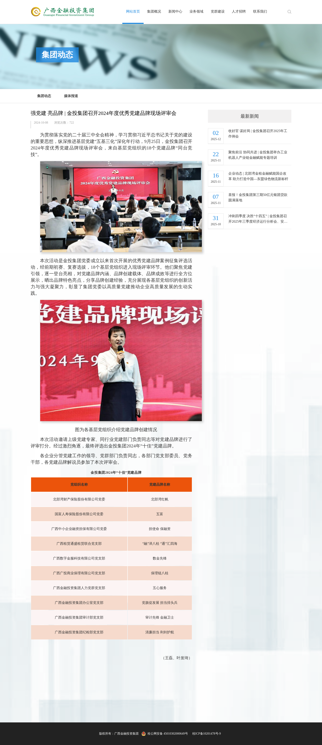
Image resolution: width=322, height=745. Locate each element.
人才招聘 (239, 11)
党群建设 (218, 11)
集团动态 (44, 96)
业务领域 (196, 11)
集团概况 (154, 11)
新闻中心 (175, 11)
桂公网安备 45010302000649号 (164, 733)
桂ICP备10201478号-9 (206, 733)
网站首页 (133, 11)
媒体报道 (71, 96)
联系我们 (260, 11)
